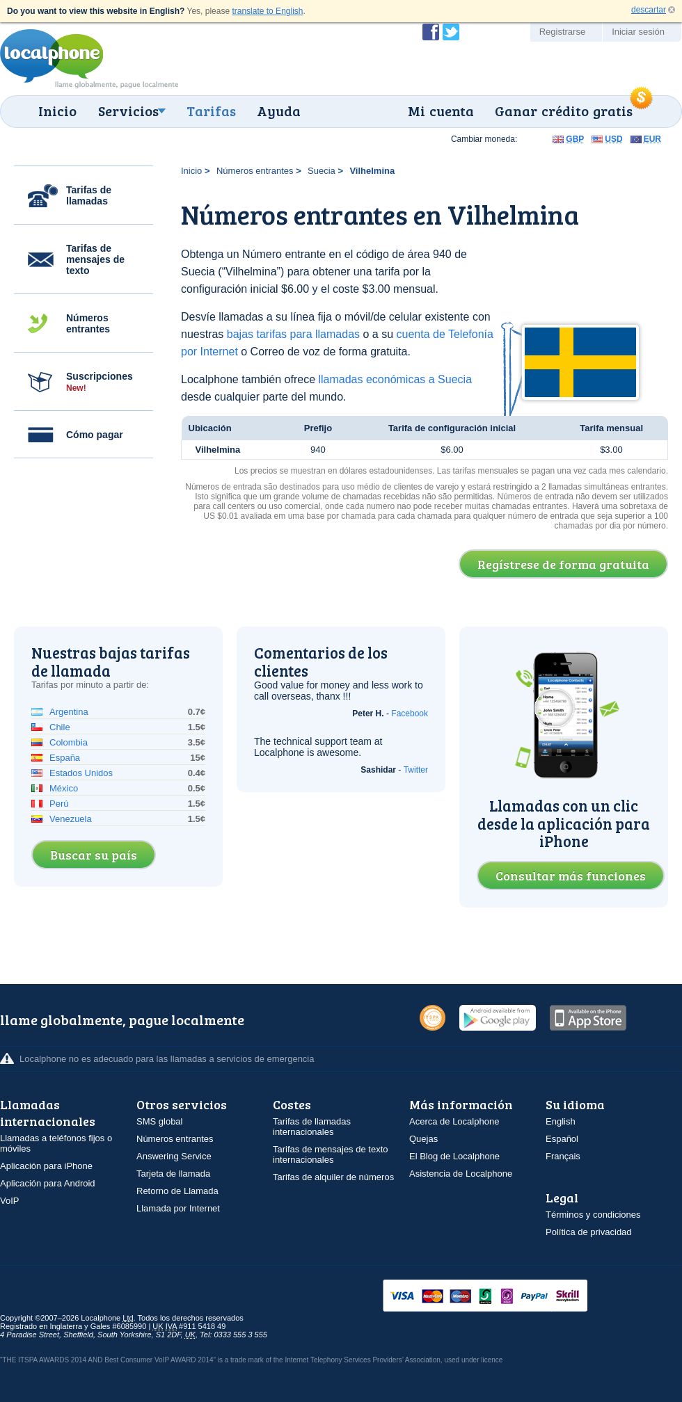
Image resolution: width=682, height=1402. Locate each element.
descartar (648, 10)
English (561, 1121)
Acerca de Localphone (454, 1121)
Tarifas (211, 111)
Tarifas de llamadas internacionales (312, 1126)
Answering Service (174, 1156)
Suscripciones (99, 382)
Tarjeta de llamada (173, 1173)
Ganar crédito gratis (564, 111)
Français (563, 1156)
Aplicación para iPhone (46, 1166)
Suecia (321, 171)
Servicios (128, 111)
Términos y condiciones (593, 1214)
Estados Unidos (81, 773)
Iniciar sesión (638, 31)
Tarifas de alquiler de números (333, 1177)
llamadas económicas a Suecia (395, 379)
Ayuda (279, 111)
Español (562, 1139)
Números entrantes (88, 323)
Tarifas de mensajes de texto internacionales (330, 1154)
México (63, 788)
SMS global (159, 1121)
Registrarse (562, 31)
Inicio (57, 111)
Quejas (423, 1139)
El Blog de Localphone (454, 1156)
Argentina (68, 712)
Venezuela (70, 819)
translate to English (267, 11)
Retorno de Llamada (177, 1191)
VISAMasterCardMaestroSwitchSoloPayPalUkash (504, 1297)
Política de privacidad (589, 1232)
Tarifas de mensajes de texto (95, 259)
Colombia (68, 742)
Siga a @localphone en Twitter (451, 32)
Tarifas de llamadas (88, 195)
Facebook (409, 713)
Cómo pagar (94, 434)
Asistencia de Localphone (460, 1173)
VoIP (9, 1200)
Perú (58, 803)
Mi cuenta (441, 111)
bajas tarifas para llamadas (293, 334)
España (64, 757)
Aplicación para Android (47, 1183)
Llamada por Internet (178, 1208)
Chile (59, 727)
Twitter (416, 770)
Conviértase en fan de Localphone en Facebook (430, 32)
